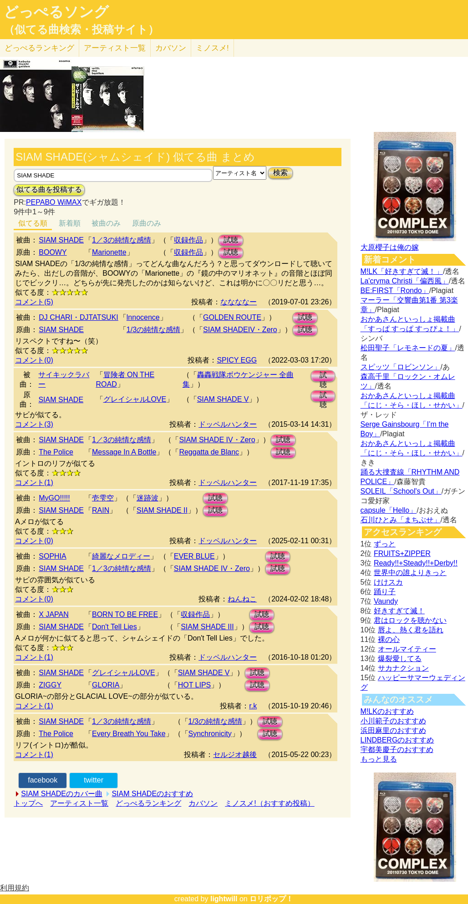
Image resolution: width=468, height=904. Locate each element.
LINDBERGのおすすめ (397, 740)
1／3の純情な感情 (121, 240)
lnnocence (143, 317)
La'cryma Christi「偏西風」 (405, 281)
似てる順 (32, 223)
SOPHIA (52, 556)
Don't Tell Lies (114, 627)
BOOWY (52, 252)
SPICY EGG (237, 360)
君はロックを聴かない (410, 620)
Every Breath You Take (129, 733)
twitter (93, 780)
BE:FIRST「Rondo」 (395, 290)
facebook (42, 780)
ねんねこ (242, 599)
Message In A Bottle (124, 452)
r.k (253, 706)
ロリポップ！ (271, 899)
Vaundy (386, 601)
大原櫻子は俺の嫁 (390, 247)
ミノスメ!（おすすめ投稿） (269, 803)
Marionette (109, 252)
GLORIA (105, 685)
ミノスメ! (212, 48)
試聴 (231, 240)
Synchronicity (210, 733)
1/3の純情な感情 (153, 329)
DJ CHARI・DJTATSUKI (78, 317)
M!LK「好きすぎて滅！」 (402, 271)
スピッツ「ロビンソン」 (401, 367)
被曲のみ (106, 223)
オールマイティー (407, 649)
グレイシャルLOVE (135, 399)
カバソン (170, 48)
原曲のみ (146, 223)
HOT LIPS (194, 685)
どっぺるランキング (148, 803)
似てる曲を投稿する (49, 189)
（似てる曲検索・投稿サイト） (81, 29)
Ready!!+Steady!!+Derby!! (416, 563)
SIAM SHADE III (207, 627)
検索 (280, 173)
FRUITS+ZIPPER (402, 553)
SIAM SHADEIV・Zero (240, 329)
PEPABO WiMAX (53, 202)
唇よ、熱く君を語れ (410, 630)
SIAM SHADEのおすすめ (152, 794)
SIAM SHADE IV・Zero (217, 440)
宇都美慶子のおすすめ (397, 749)
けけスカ (388, 582)
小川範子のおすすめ (393, 721)
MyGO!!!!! (54, 498)
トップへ (28, 803)
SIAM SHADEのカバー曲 (61, 794)
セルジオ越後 (235, 754)
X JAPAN (54, 614)
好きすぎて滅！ (399, 611)
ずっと (385, 544)
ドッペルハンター (227, 424)
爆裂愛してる (400, 658)
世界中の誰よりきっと (410, 572)
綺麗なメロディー (121, 556)
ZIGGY (50, 685)
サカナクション (403, 668)
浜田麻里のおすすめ (393, 730)
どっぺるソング (56, 12)
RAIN (100, 510)
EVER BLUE (194, 556)
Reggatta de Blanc (209, 452)
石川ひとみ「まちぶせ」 (401, 520)
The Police (56, 452)
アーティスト (115, 48)
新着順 (70, 223)
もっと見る (379, 759)
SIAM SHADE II (162, 510)
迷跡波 (147, 498)
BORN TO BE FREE (125, 614)
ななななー (238, 302)
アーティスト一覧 (79, 803)
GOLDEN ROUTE (232, 317)
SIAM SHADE (61, 240)
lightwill (224, 899)
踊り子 (385, 592)
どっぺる (39, 48)
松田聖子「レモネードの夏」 (408, 348)
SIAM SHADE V (223, 399)
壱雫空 (103, 498)
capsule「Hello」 (389, 510)
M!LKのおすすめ (387, 711)
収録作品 (188, 240)
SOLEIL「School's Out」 (401, 491)
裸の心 (389, 639)
